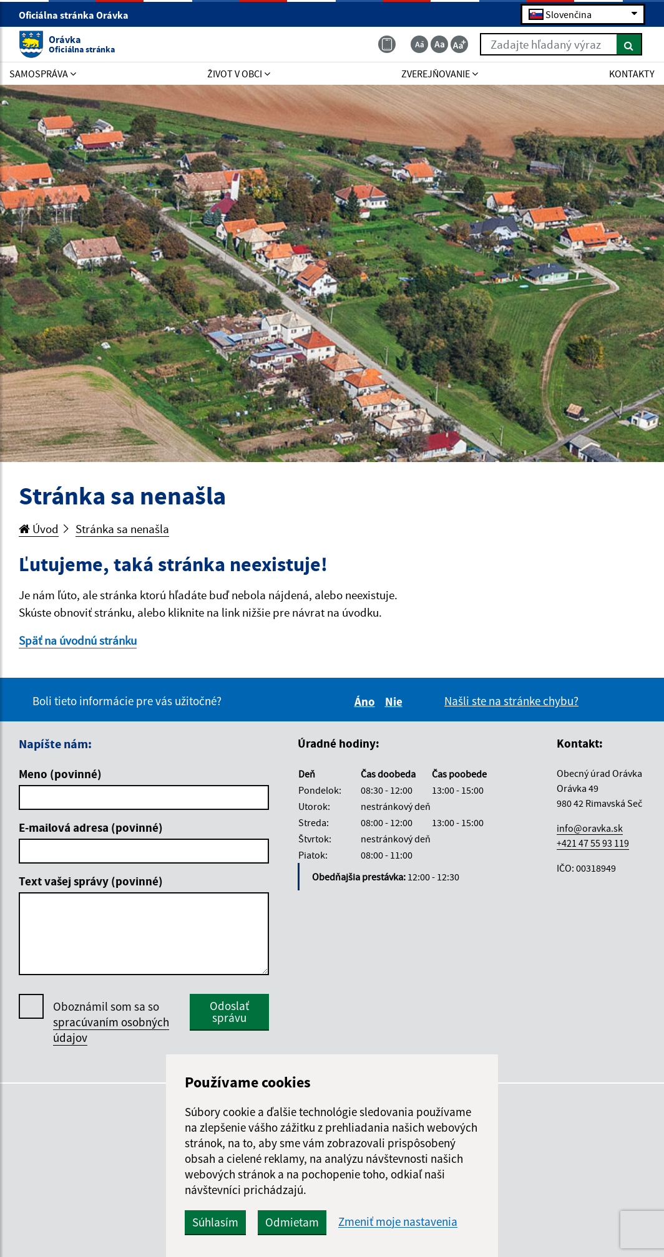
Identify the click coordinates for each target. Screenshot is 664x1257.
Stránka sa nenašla (122, 528)
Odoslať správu (229, 1011)
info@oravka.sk (590, 828)
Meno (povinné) (60, 773)
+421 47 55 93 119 (593, 843)
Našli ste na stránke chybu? (511, 700)
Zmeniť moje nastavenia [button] (397, 1222)
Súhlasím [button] (215, 1222)
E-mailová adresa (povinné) (91, 827)
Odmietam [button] (292, 1222)
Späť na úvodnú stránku (78, 640)
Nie (395, 701)
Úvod (39, 528)
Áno (366, 701)
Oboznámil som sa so (111, 1022)
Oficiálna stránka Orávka (79, 15)
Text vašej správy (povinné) (91, 881)
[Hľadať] (629, 44)
